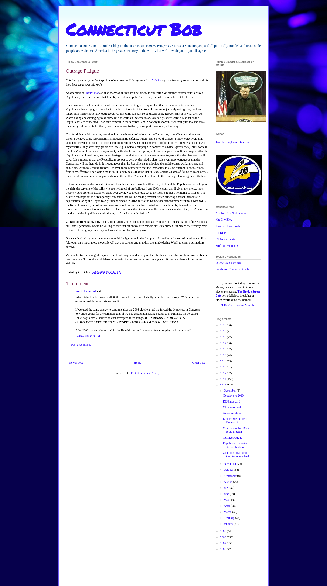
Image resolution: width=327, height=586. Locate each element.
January (229, 523)
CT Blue (157, 80)
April (227, 505)
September (230, 476)
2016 (223, 349)
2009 (223, 531)
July (226, 487)
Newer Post (76, 362)
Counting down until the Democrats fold (236, 454)
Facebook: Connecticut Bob (232, 269)
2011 (223, 379)
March (228, 512)
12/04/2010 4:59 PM (87, 336)
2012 (223, 373)
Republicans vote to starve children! (235, 445)
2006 (223, 549)
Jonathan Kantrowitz (228, 226)
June (227, 494)
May (227, 499)
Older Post (198, 362)
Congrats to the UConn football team (237, 430)
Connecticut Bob (134, 29)
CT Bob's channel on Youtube (237, 305)
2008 (223, 537)
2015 (223, 355)
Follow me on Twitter (228, 262)
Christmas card (232, 407)
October (229, 469)
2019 (223, 331)
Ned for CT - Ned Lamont (231, 213)
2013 (223, 367)
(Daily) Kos (92, 92)
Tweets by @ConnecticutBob (233, 142)
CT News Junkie (225, 239)
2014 (223, 361)
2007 (223, 543)
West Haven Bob (86, 291)
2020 (223, 325)
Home (137, 362)
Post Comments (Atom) (145, 373)
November (230, 463)
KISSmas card (231, 401)
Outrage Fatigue (232, 437)
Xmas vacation (232, 413)
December (230, 390)
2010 (223, 385)
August (228, 481)
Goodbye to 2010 (233, 395)
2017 (223, 343)
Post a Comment (81, 344)
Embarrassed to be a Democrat (235, 420)
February (229, 518)
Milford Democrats (227, 245)
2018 (223, 337)
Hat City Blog (224, 219)
